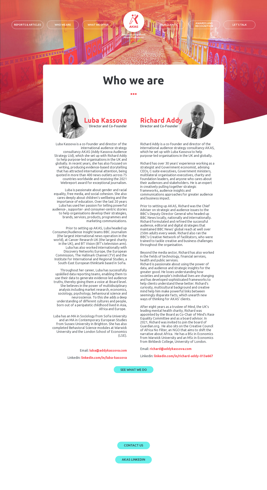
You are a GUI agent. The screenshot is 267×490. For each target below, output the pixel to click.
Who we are (63, 24)
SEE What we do (133, 369)
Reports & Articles (27, 24)
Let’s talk (239, 24)
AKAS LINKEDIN (133, 459)
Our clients (168, 24)
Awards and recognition (204, 24)
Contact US (133, 445)
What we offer (98, 24)
